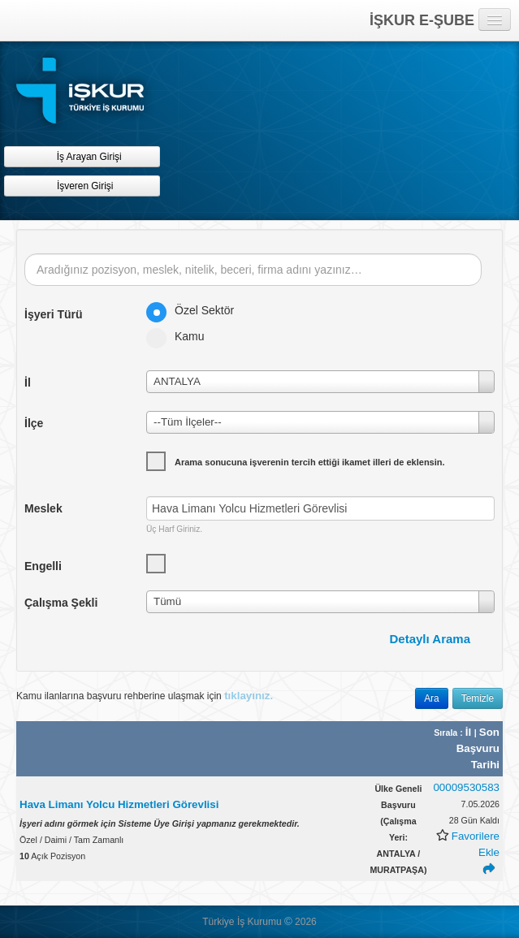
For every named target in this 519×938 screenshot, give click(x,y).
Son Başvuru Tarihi (478, 748)
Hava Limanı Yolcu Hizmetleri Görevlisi (118, 804)
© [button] (288, 921)
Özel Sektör (195, 310)
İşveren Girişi (82, 185)
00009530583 (466, 787)
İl (469, 732)
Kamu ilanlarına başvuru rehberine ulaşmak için (144, 695)
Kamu (180, 336)
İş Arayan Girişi (81, 156)
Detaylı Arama (430, 639)
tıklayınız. (248, 695)
